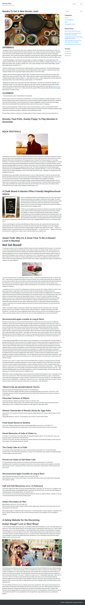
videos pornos (56, 86)
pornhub (59, 62)
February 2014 (68, 53)
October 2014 (68, 51)
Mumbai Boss (6, 3)
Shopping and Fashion (70, 24)
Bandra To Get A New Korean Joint (20, 11)
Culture (66, 17)
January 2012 (68, 55)
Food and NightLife (69, 19)
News (66, 22)
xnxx (25, 78)
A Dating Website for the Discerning (20, 520)
